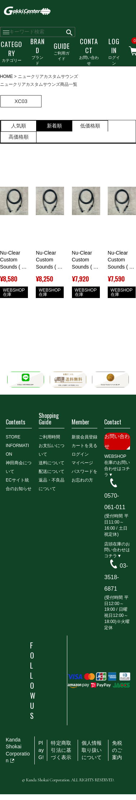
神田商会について (18, 467)
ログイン (114, 51)
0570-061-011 (114, 501)
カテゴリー (11, 51)
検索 (69, 32)
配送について (51, 471)
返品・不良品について (51, 484)
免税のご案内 (117, 750)
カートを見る (84, 445)
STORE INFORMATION (17, 445)
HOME (6, 76)
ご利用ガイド (62, 51)
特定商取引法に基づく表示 (61, 750)
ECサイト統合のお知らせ (18, 484)
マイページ (82, 462)
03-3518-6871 (116, 577)
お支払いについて (51, 450)
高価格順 (19, 137)
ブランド (37, 51)
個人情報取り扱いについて (92, 750)
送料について (51, 462)
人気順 (18, 126)
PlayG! (41, 750)
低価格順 (90, 126)
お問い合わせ (89, 51)
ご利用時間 (49, 436)
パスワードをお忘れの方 (84, 476)
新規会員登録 (84, 436)
